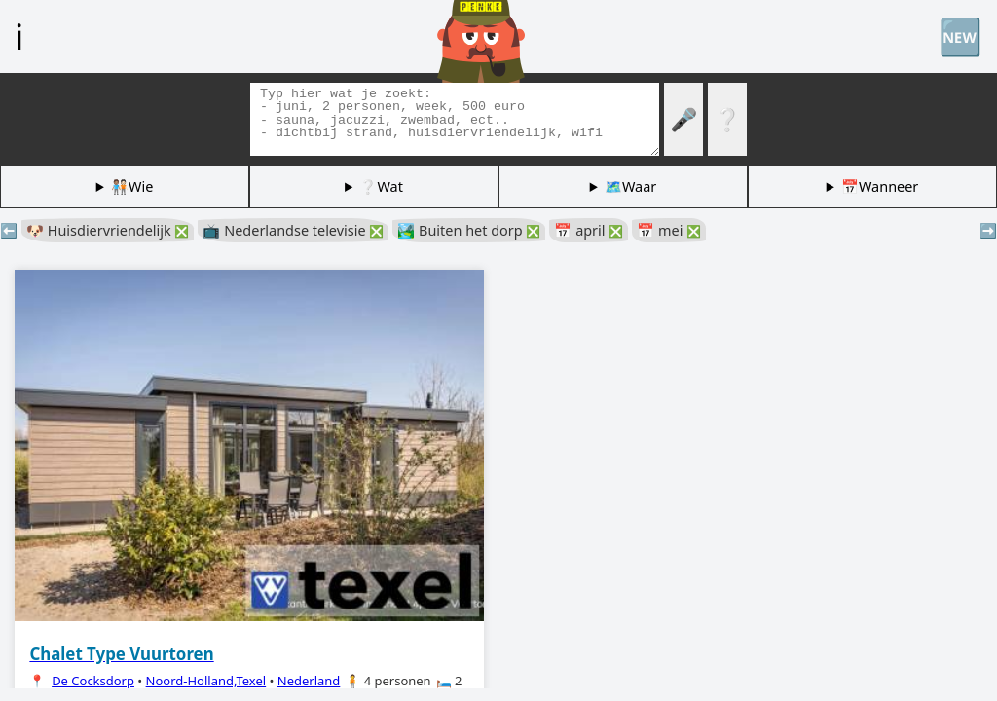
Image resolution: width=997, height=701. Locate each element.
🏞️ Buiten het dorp (468, 230)
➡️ (988, 230)
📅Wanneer (879, 186)
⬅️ (9, 230)
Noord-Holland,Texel (206, 680)
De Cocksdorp (93, 680)
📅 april (588, 230)
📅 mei (669, 230)
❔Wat (380, 186)
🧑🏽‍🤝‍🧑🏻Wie (132, 186)
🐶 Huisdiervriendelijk (107, 230)
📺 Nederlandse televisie (293, 230)
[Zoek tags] (454, 119)
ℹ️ (19, 36)
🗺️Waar (630, 186)
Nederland (309, 680)
